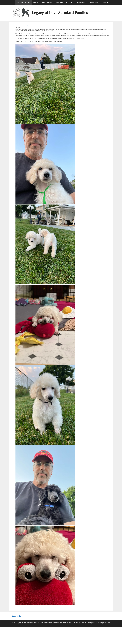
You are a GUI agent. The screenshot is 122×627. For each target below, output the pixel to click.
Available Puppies (46, 2)
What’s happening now (23, 2)
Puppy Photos (59, 2)
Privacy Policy (17, 616)
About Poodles (80, 2)
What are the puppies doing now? (24, 26)
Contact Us (105, 2)
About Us (35, 2)
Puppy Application (93, 2)
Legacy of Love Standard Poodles (60, 12)
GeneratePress (48, 622)
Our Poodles (69, 2)
